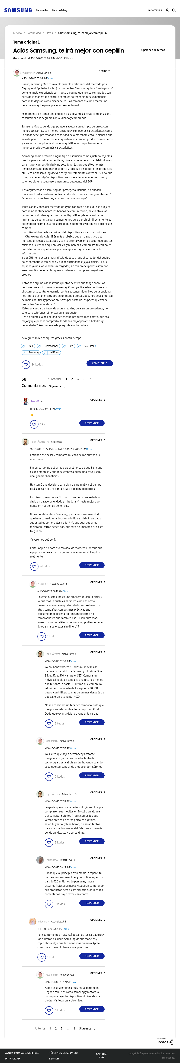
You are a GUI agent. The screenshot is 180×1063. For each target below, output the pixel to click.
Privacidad (12, 1058)
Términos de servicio (63, 1053)
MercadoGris (51, 346)
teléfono (54, 352)
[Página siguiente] (57, 386)
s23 (71, 346)
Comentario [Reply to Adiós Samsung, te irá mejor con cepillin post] (99, 363)
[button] (107, 71)
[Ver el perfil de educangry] (44, 921)
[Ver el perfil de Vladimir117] (28, 72)
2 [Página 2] (72, 379)
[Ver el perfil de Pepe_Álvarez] (38, 441)
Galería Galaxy (60, 10)
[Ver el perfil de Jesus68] (35, 401)
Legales (54, 1058)
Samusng (34, 352)
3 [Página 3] (78, 379)
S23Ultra (89, 346)
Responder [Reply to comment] (92, 423)
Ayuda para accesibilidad (22, 1053)
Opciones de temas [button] (153, 50)
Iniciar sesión (155, 10)
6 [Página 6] (90, 379)
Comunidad (42, 10)
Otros (50, 78)
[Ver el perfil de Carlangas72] (52, 859)
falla (31, 346)
